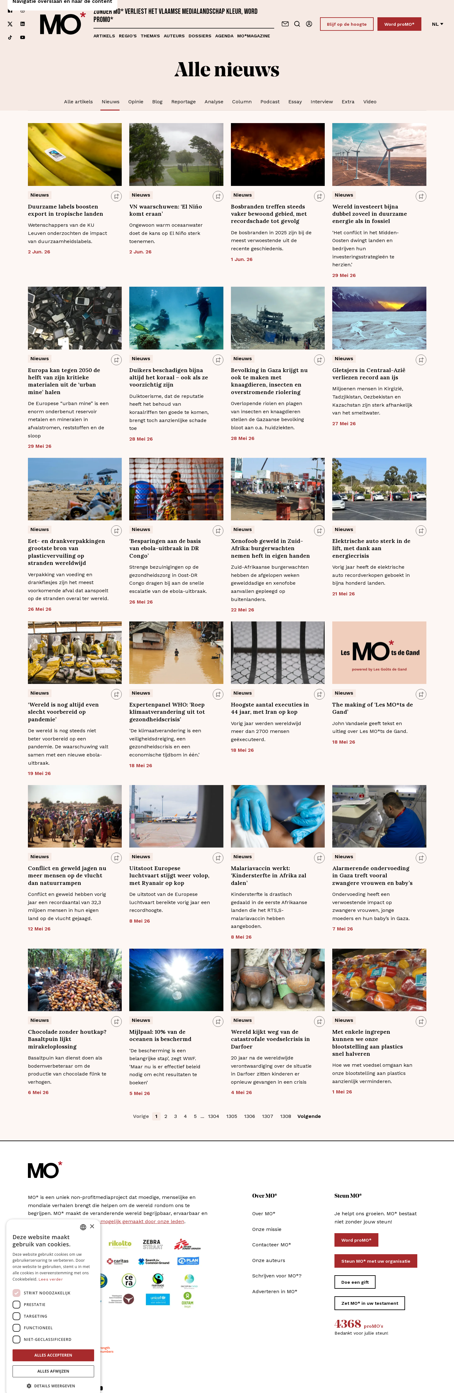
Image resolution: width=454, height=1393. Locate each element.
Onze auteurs (268, 1260)
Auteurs (174, 35)
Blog (157, 102)
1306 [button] (249, 1116)
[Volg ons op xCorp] (10, 24)
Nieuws (111, 102)
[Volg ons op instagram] (22, 11)
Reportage (183, 102)
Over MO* (263, 1214)
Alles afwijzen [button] (53, 1360)
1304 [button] (213, 1116)
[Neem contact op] (285, 23)
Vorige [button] (141, 1116)
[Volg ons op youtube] (22, 38)
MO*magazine (253, 35)
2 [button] (165, 1116)
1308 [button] (285, 1116)
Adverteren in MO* (274, 1291)
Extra (348, 102)
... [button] (202, 1116)
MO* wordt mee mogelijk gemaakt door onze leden (122, 1221)
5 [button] (195, 1116)
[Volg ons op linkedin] (22, 24)
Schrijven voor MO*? (277, 1276)
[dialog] (53, 1298)
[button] (53, 1375)
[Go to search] (297, 23)
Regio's (128, 35)
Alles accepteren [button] (53, 1344)
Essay (295, 102)
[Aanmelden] (309, 23)
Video (370, 102)
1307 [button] (267, 1116)
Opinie (135, 102)
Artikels (104, 35)
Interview (322, 102)
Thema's (150, 35)
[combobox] (83, 1217)
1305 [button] (231, 1116)
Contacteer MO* (271, 1245)
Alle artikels (78, 102)
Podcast (270, 102)
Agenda (224, 35)
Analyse (214, 102)
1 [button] (156, 1116)
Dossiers (200, 35)
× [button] (91, 1216)
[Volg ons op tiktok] (10, 38)
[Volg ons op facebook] (10, 11)
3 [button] (175, 1116)
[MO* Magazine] (63, 24)
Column (242, 102)
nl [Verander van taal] (437, 24)
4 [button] (185, 1116)
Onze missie (266, 1229)
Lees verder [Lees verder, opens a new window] (51, 1269)
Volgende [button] (309, 1116)
